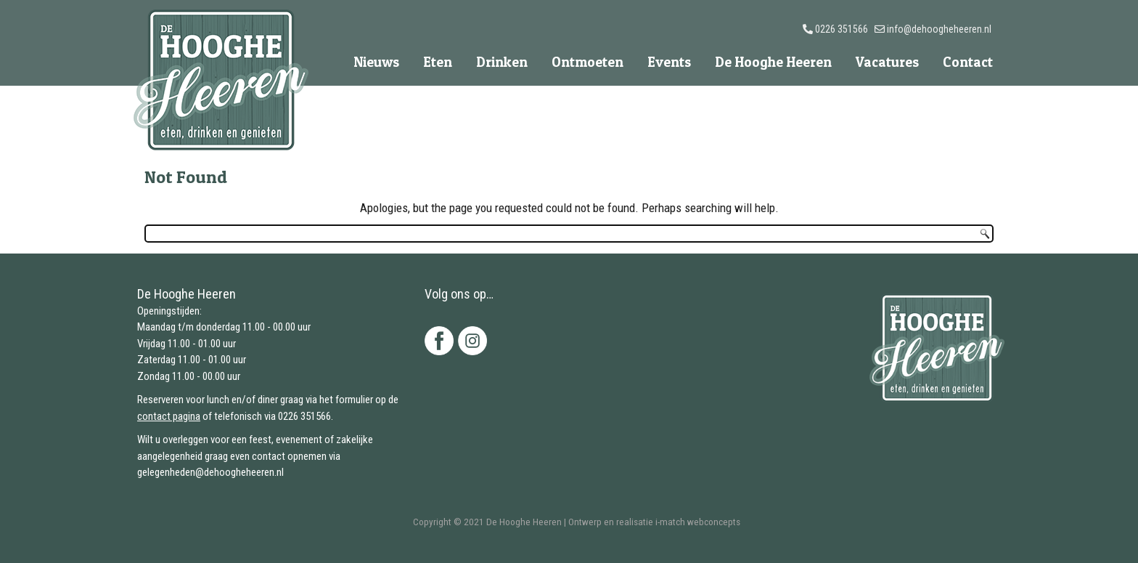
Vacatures (887, 62)
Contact (968, 62)
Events (669, 62)
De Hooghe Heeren (773, 62)
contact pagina (168, 416)
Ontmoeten (587, 62)
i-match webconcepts (697, 522)
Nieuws (376, 62)
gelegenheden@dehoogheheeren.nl (210, 472)
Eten (437, 62)
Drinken (502, 62)
